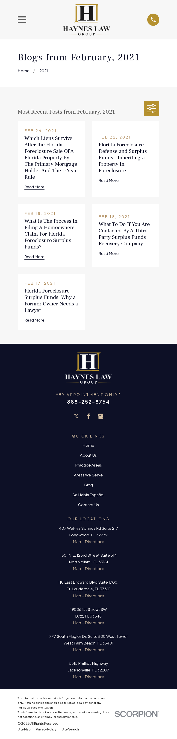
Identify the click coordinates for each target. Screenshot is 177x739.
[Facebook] (88, 416)
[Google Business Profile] (100, 416)
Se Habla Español (88, 494)
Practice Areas (88, 465)
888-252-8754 (88, 401)
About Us (88, 455)
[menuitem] (24, 729)
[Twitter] (76, 416)
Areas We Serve (88, 475)
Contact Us (88, 504)
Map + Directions (88, 541)
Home (88, 445)
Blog (88, 484)
